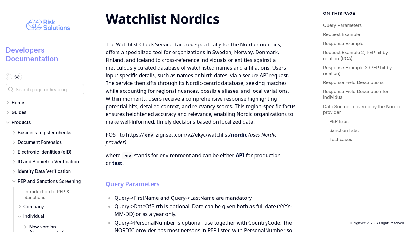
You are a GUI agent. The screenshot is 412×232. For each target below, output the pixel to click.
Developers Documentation (32, 54)
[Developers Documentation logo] (48, 25)
